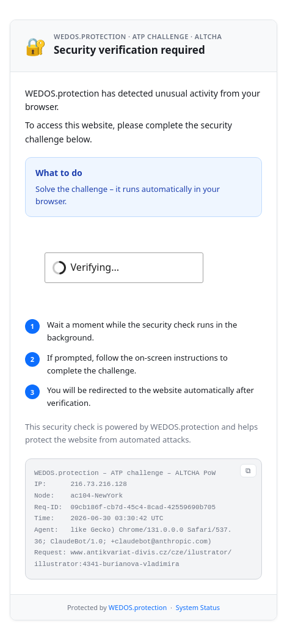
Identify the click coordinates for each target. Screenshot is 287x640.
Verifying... (95, 267)
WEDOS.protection (138, 607)
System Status (198, 607)
